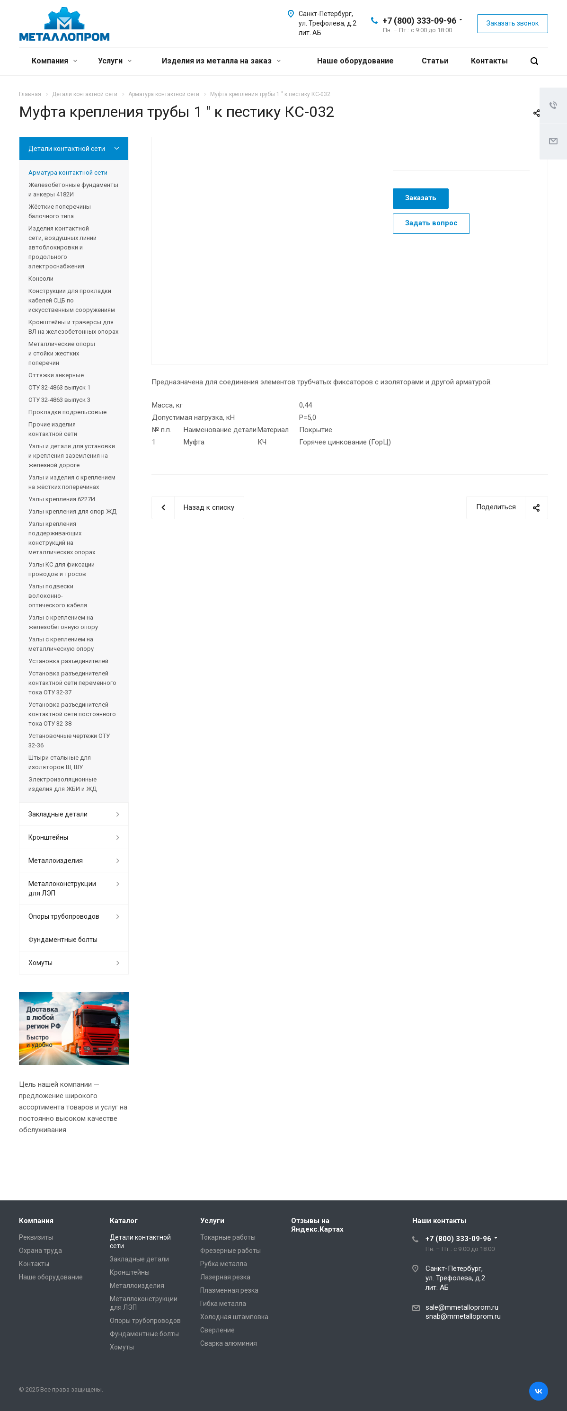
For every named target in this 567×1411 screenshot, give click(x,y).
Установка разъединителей (68, 661)
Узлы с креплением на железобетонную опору (63, 622)
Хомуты (40, 963)
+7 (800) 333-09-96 (419, 21)
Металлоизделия (55, 860)
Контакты (489, 60)
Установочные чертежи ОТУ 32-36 (69, 740)
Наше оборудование (355, 60)
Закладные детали (58, 814)
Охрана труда (40, 1250)
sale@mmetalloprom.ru (461, 1307)
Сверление (217, 1330)
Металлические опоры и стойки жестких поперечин (61, 353)
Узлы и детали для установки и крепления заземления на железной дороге (71, 456)
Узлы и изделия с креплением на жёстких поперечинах (71, 482)
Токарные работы (228, 1237)
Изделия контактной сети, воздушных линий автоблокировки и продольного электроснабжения (62, 247)
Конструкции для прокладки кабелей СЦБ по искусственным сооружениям (71, 300)
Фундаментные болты (62, 939)
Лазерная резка (225, 1277)
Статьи (435, 60)
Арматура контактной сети (67, 172)
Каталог (124, 1220)
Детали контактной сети (66, 148)
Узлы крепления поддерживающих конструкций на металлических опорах (61, 538)
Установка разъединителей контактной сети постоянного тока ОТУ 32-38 (72, 714)
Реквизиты (36, 1237)
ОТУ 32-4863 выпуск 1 (59, 387)
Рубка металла (223, 1264)
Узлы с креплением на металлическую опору (61, 644)
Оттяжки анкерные (56, 375)
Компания (54, 60)
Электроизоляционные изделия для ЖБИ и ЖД (62, 784)
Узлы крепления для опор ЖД (72, 511)
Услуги (115, 60)
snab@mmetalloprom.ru (463, 1316)
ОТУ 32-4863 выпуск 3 (59, 399)
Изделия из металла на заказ (221, 60)
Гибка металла (223, 1303)
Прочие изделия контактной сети (52, 429)
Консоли (40, 278)
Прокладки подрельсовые (67, 412)
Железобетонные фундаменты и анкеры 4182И (73, 189)
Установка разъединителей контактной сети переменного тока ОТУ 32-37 (72, 683)
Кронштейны (48, 837)
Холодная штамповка (234, 1317)
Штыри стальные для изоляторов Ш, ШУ (59, 762)
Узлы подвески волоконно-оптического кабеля (57, 596)
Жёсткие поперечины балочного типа (59, 211)
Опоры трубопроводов (63, 916)
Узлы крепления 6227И (61, 499)
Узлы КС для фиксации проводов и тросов (61, 569)
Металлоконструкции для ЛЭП (62, 888)
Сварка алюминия (228, 1343)
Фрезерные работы (230, 1250)
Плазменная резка (229, 1290)
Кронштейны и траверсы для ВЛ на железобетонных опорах (73, 327)
